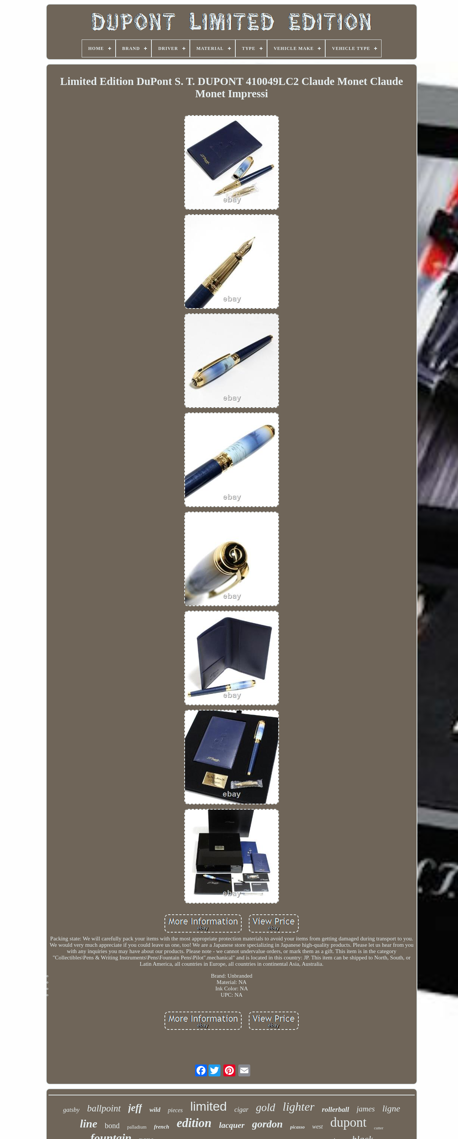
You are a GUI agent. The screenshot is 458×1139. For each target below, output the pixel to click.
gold (265, 1107)
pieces (175, 1110)
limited (208, 1106)
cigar (241, 1109)
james (366, 1108)
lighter (298, 1106)
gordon (267, 1124)
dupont (348, 1122)
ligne (391, 1108)
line (88, 1123)
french (161, 1127)
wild (155, 1109)
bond (112, 1125)
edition (194, 1123)
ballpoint (103, 1108)
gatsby (71, 1109)
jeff (135, 1107)
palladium (137, 1127)
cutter (378, 1128)
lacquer (231, 1125)
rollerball (335, 1109)
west (317, 1126)
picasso (297, 1127)
